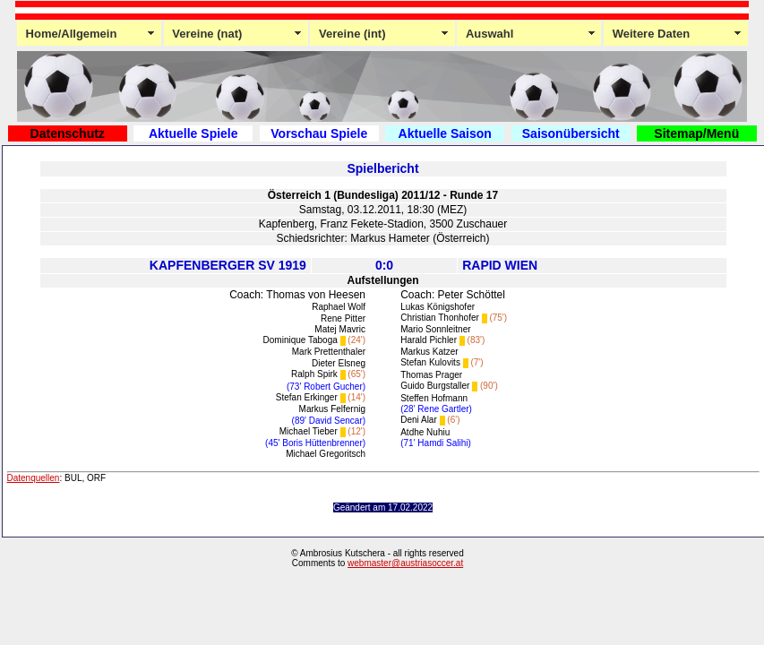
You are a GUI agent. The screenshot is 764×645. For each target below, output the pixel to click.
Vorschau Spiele (318, 133)
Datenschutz (67, 133)
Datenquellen (33, 478)
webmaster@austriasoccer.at (405, 563)
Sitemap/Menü (696, 133)
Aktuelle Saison (445, 133)
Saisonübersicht (571, 133)
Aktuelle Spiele (193, 133)
